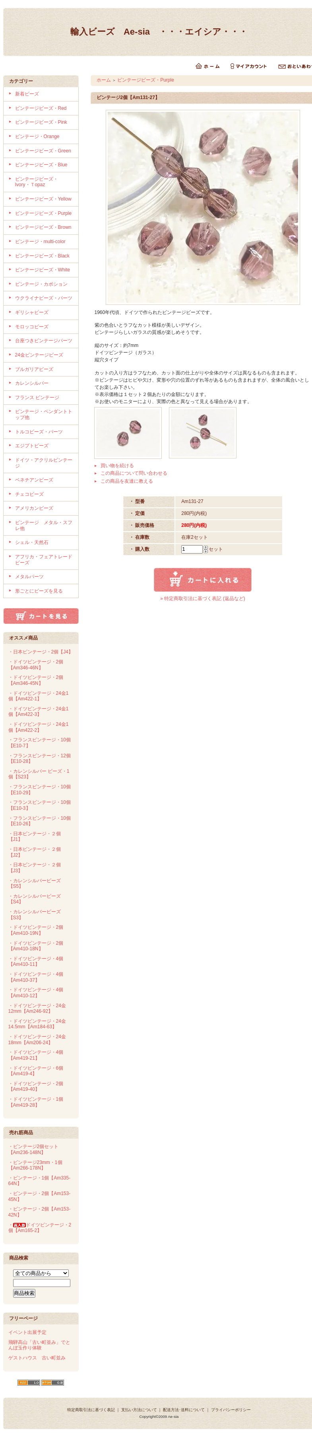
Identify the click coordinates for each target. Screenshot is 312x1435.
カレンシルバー (31, 383)
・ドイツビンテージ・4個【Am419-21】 (36, 1055)
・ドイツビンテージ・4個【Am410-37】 (36, 977)
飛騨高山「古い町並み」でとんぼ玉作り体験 (39, 1345)
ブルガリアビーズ (34, 369)
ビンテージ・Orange (37, 136)
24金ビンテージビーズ (39, 355)
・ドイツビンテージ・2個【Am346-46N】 (36, 665)
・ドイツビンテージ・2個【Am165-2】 (40, 1228)
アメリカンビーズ (34, 508)
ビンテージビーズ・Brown (43, 227)
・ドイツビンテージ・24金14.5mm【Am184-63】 (37, 1024)
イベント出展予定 (27, 1332)
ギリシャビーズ (31, 312)
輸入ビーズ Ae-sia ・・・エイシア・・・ (159, 32)
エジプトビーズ (31, 445)
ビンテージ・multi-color (40, 241)
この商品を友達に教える (127, 481)
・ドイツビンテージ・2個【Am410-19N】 (36, 930)
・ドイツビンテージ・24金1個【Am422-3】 (38, 712)
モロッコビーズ (31, 327)
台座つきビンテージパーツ (43, 340)
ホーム (104, 80)
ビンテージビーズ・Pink (41, 122)
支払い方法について (139, 1410)
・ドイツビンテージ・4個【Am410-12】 (36, 992)
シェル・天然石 (31, 542)
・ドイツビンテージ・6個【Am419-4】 (36, 1071)
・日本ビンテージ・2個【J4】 (40, 652)
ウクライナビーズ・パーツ (43, 298)
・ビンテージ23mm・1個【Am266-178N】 (35, 1165)
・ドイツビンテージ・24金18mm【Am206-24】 (37, 1039)
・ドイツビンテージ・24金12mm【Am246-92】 (37, 1008)
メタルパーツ (29, 576)
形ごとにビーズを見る (39, 591)
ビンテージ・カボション (41, 284)
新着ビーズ (27, 94)
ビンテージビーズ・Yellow (43, 199)
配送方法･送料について (184, 1410)
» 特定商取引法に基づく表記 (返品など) (202, 598)
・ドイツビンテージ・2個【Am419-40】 (36, 1086)
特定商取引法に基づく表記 (91, 1410)
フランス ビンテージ (37, 397)
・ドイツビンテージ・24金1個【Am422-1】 (38, 696)
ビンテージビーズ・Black (42, 256)
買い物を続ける (117, 465)
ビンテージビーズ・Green (43, 151)
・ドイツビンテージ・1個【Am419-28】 (36, 1102)
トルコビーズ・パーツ (39, 432)
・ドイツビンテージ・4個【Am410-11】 (36, 961)
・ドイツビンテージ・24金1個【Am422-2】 (38, 727)
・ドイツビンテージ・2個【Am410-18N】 (36, 946)
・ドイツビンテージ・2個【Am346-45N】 (36, 680)
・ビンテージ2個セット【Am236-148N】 (33, 1149)
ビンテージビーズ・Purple (43, 213)
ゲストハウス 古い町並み (37, 1358)
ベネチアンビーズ (34, 480)
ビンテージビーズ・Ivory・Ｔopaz (36, 182)
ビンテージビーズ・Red (41, 108)
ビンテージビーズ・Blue (41, 165)
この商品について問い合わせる (134, 473)
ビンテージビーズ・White (42, 270)
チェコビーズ (29, 494)
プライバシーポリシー (231, 1410)
